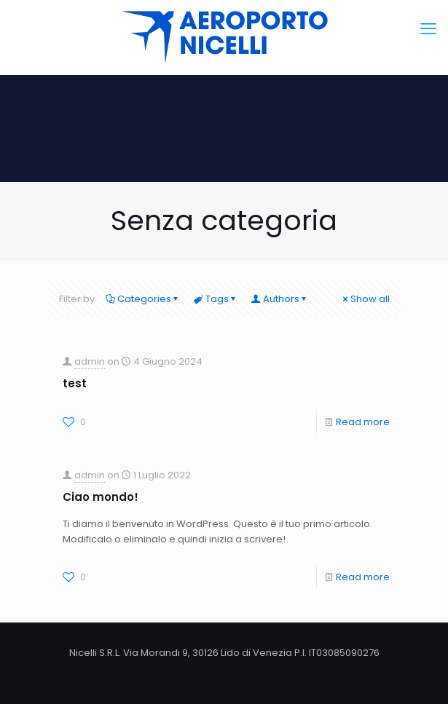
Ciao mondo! (100, 497)
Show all (365, 299)
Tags (216, 299)
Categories (143, 299)
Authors (280, 299)
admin (89, 361)
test (75, 383)
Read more (363, 422)
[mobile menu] (428, 29)
